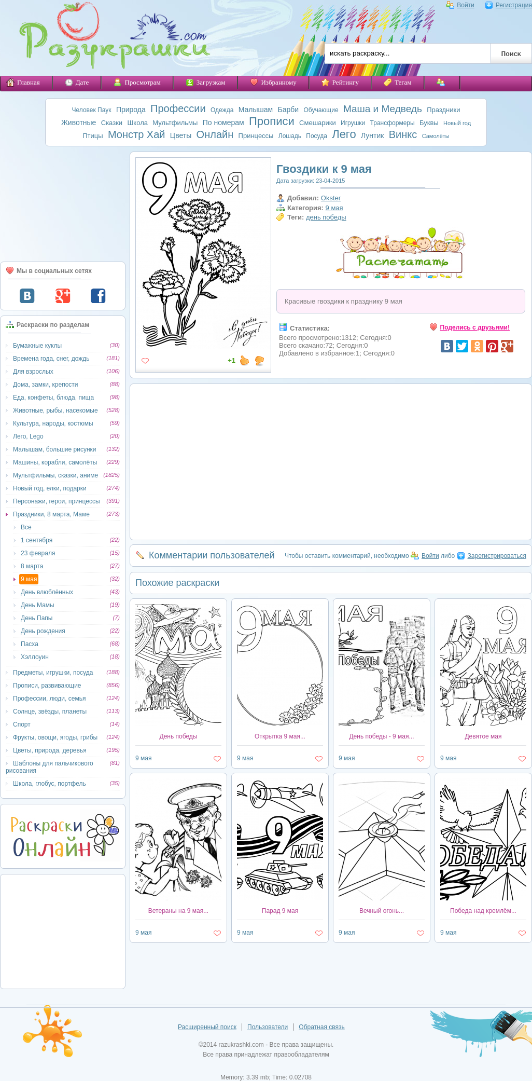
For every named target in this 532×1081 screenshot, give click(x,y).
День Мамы (37, 605)
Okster (331, 198)
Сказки (111, 123)
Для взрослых (33, 371)
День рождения (43, 631)
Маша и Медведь (382, 108)
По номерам (223, 122)
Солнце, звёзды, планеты (50, 711)
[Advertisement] (63, 204)
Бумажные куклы (37, 345)
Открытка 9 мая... (280, 736)
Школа (137, 123)
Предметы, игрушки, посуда (53, 672)
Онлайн (215, 134)
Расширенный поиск (207, 1027)
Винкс (403, 134)
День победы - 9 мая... (381, 736)
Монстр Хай (136, 134)
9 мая (29, 579)
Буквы (429, 123)
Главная (23, 82)
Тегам (398, 82)
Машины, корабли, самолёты (55, 462)
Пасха (29, 644)
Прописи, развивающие (47, 685)
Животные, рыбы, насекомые (55, 410)
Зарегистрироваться (491, 555)
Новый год (457, 123)
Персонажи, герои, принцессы (56, 501)
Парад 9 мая (280, 910)
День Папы (36, 618)
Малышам (256, 109)
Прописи (272, 121)
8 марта (32, 566)
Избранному (273, 82)
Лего (344, 134)
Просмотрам (137, 82)
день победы (326, 217)
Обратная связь (321, 1027)
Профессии (178, 108)
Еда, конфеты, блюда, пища (53, 397)
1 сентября (36, 540)
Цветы (180, 135)
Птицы (92, 136)
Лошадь (289, 136)
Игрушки (353, 123)
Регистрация (508, 5)
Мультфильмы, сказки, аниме (55, 475)
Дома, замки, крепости (45, 384)
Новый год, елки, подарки (50, 488)
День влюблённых (47, 592)
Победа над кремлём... (483, 910)
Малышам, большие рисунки (54, 449)
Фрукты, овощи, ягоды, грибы (55, 737)
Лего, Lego (28, 436)
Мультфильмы (175, 123)
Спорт (22, 724)
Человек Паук (91, 110)
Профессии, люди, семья (49, 698)
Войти (460, 5)
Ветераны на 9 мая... (178, 910)
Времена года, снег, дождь (51, 358)
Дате (77, 82)
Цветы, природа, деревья (50, 750)
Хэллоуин (35, 657)
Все (26, 527)
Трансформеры (392, 123)
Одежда (222, 110)
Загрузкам (206, 82)
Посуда (316, 136)
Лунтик (372, 135)
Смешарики (317, 123)
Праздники (443, 110)
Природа (131, 109)
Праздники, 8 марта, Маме (51, 514)
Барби (288, 109)
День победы (179, 736)
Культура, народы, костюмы (53, 423)
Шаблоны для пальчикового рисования (49, 767)
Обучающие (320, 110)
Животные (78, 122)
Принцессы (256, 136)
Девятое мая (483, 736)
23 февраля (38, 553)
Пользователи (267, 1027)
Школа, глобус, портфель (49, 783)
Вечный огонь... (381, 910)
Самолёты (436, 136)
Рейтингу (340, 82)
